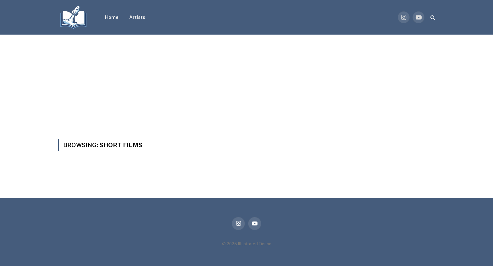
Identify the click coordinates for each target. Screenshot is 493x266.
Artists (137, 17)
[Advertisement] (246, 82)
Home (112, 17)
